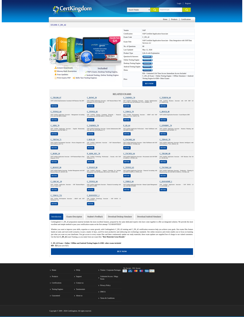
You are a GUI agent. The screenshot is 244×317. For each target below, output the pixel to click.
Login (179, 3)
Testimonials (80, 289)
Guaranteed (56, 296)
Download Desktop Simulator (120, 217)
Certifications (186, 19)
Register (188, 3)
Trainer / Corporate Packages (110, 270)
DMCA (103, 292)
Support (79, 276)
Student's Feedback (95, 217)
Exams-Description (74, 217)
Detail (54, 106)
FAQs (78, 270)
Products (174, 19)
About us (79, 296)
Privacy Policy (105, 285)
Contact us (80, 283)
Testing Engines (57, 289)
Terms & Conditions (107, 298)
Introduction (56, 217)
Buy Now (149, 84)
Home (165, 19)
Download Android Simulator (149, 217)
